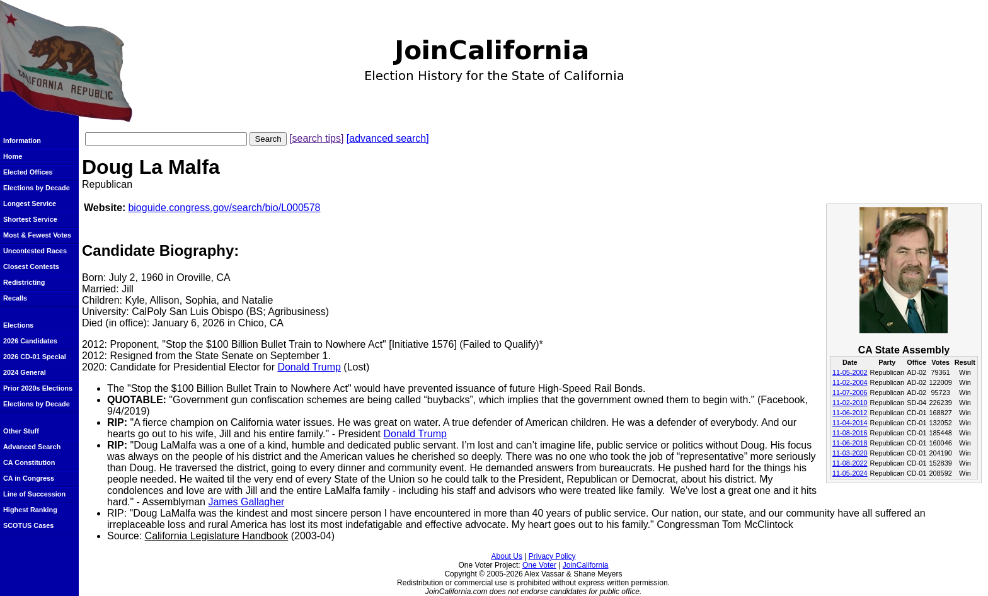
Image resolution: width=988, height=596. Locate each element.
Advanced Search (31, 446)
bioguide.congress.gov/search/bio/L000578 (224, 207)
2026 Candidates (30, 341)
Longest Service (29, 203)
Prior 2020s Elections (37, 388)
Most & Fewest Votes (37, 235)
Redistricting (24, 282)
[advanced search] (388, 138)
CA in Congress (28, 478)
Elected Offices (28, 172)
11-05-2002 (850, 372)
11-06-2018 (850, 443)
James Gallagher (246, 501)
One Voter (539, 565)
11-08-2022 (850, 463)
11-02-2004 (850, 382)
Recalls (15, 298)
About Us (506, 556)
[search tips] (316, 138)
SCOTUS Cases (28, 525)
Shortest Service (30, 219)
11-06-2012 (850, 412)
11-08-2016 (850, 433)
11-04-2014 (850, 423)
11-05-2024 (850, 473)
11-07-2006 (850, 392)
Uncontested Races (35, 251)
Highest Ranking (30, 509)
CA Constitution (29, 462)
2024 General (24, 372)
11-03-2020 (850, 453)
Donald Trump (309, 367)
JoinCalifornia (586, 565)
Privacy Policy (552, 556)
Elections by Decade (36, 188)
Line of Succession (34, 494)
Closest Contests (31, 266)
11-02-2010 (850, 402)
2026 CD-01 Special (34, 356)
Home (12, 156)
